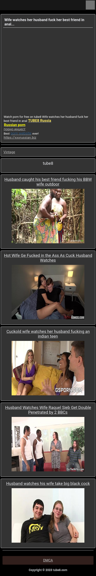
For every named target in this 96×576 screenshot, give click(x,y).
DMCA (48, 560)
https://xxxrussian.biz (20, 137)
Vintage (9, 152)
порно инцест (14, 129)
